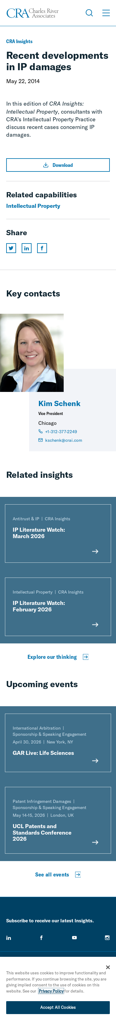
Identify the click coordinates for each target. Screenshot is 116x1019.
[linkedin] (8, 938)
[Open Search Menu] (89, 13)
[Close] (108, 969)
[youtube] (74, 938)
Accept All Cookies (58, 1009)
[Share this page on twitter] (11, 248)
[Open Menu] (106, 13)
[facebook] (41, 938)
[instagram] (107, 938)
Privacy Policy (51, 992)
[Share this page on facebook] (42, 248)
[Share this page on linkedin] (27, 248)
